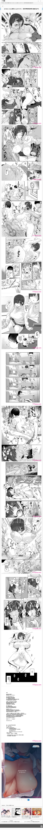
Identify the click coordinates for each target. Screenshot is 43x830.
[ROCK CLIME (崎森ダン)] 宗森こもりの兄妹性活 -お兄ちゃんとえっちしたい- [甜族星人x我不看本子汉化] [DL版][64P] (26, 818)
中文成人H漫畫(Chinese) (10, 805)
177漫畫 (3, 0)
